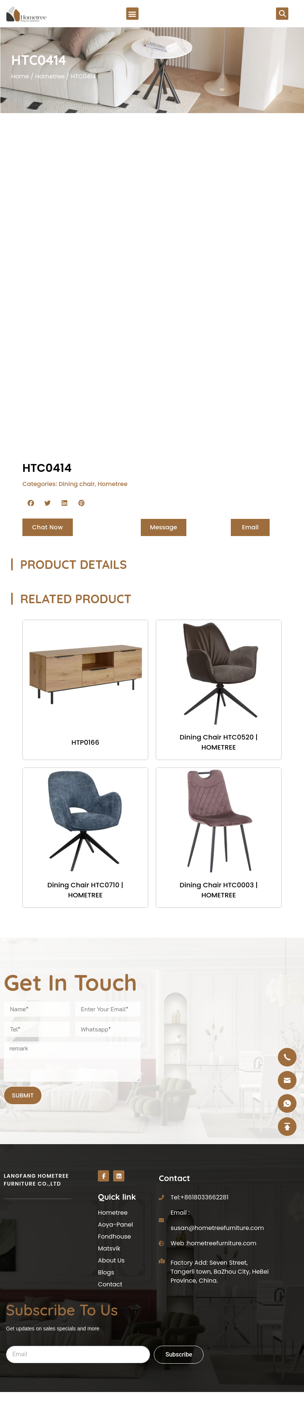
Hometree (50, 77)
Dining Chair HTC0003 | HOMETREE (219, 890)
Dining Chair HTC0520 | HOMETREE (219, 742)
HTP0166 (85, 742)
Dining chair (77, 484)
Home (20, 77)
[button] (132, 13)
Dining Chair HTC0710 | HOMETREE (85, 890)
